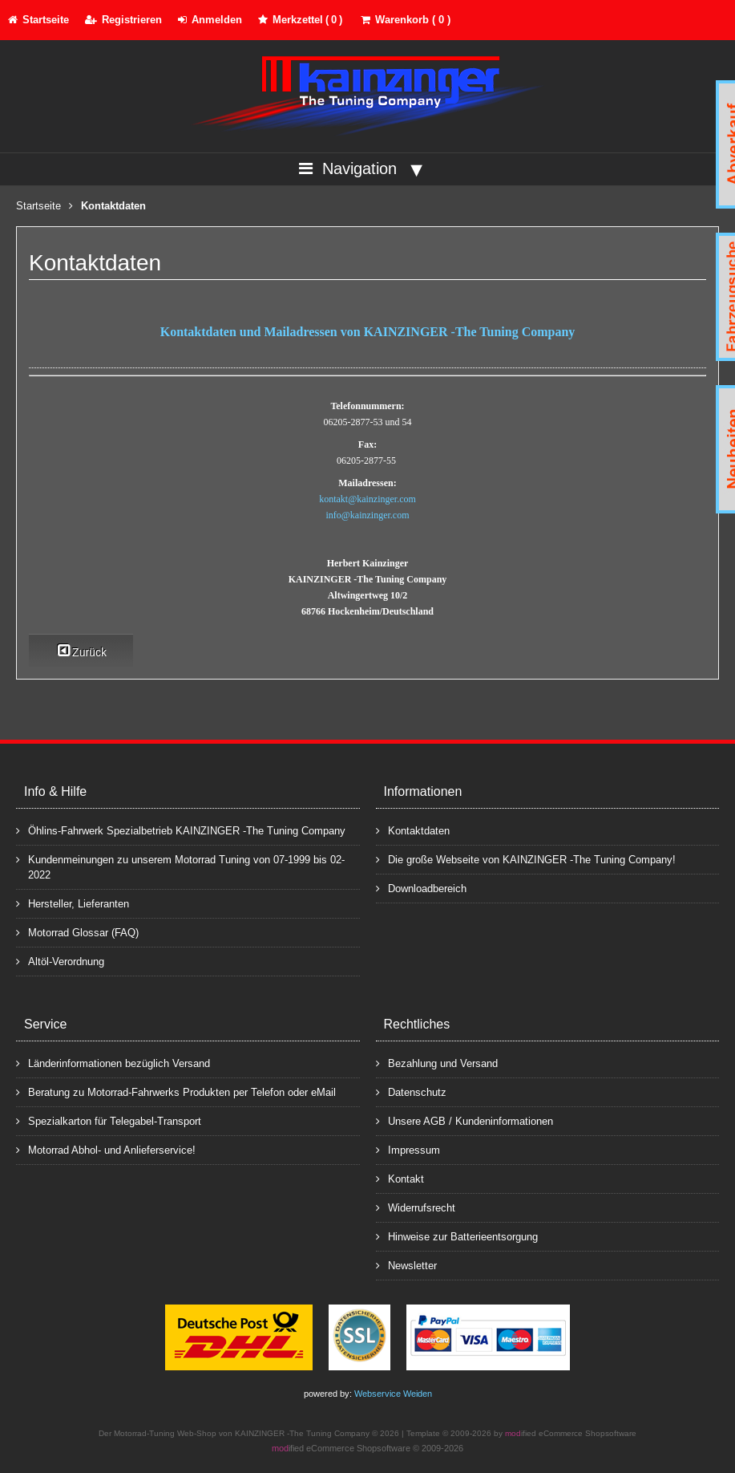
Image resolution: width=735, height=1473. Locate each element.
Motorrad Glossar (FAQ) (77, 932)
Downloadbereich (421, 888)
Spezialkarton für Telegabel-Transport (108, 1120)
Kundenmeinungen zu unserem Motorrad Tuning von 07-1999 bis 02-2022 (180, 866)
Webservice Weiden (393, 1393)
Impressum (408, 1149)
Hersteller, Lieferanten (72, 903)
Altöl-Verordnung (60, 961)
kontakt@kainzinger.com (367, 499)
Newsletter (406, 1265)
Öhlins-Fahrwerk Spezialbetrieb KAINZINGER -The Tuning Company (180, 830)
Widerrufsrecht (415, 1207)
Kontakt (400, 1178)
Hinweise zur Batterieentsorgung (457, 1236)
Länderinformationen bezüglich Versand (113, 1062)
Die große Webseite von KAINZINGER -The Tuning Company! (526, 859)
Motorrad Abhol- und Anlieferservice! (106, 1149)
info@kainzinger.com (367, 515)
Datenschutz (411, 1091)
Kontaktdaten (413, 830)
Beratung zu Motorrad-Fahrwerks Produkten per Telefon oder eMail (176, 1091)
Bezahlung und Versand (437, 1062)
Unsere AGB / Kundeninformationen (464, 1120)
